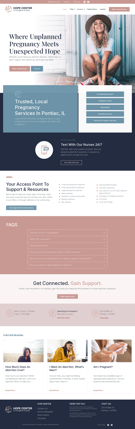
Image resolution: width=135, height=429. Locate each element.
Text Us (37, 68)
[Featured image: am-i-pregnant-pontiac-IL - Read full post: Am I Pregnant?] (111, 350)
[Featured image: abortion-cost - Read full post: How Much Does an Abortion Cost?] (23, 350)
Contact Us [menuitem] (42, 407)
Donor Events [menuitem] (43, 414)
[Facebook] (108, 424)
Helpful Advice (92, 9)
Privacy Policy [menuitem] (101, 424)
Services (80, 9)
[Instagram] (111, 424)
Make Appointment (119, 9)
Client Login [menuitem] (76, 2)
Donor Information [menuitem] (45, 411)
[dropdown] (72, 9)
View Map (104, 317)
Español (103, 9)
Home (65, 9)
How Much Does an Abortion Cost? (17, 367)
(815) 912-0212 (63, 317)
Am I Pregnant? (103, 366)
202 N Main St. (108, 407)
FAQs (72, 9)
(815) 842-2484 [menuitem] (54, 2)
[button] (72, 9)
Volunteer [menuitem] (41, 417)
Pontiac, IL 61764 (109, 409)
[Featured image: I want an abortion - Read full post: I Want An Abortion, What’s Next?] (67, 350)
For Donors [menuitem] (67, 2)
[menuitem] (84, 1)
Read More (10, 389)
